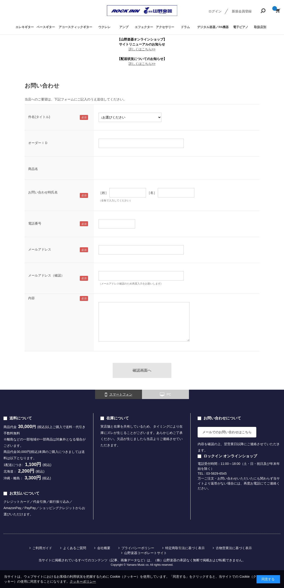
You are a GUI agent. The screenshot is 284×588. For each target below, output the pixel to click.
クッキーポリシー (83, 581)
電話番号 (34, 223)
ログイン (215, 11)
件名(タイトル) (39, 117)
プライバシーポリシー (137, 548)
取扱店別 (260, 27)
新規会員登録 (242, 11)
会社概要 (103, 548)
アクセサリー (165, 27)
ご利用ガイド (42, 548)
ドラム (185, 27)
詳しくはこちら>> (142, 49)
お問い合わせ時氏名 (43, 192)
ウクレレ (104, 27)
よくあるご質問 (74, 548)
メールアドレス (39, 249)
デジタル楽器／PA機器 (213, 27)
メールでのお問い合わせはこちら (227, 432)
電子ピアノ (240, 27)
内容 (31, 298)
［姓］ (103, 193)
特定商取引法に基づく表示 (185, 548)
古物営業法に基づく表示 (234, 548)
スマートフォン (118, 394)
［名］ (152, 193)
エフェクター (144, 27)
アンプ (123, 27)
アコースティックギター (75, 27)
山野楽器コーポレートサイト (145, 553)
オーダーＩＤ (38, 143)
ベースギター (46, 27)
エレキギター (24, 27)
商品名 (33, 169)
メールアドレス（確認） (46, 275)
